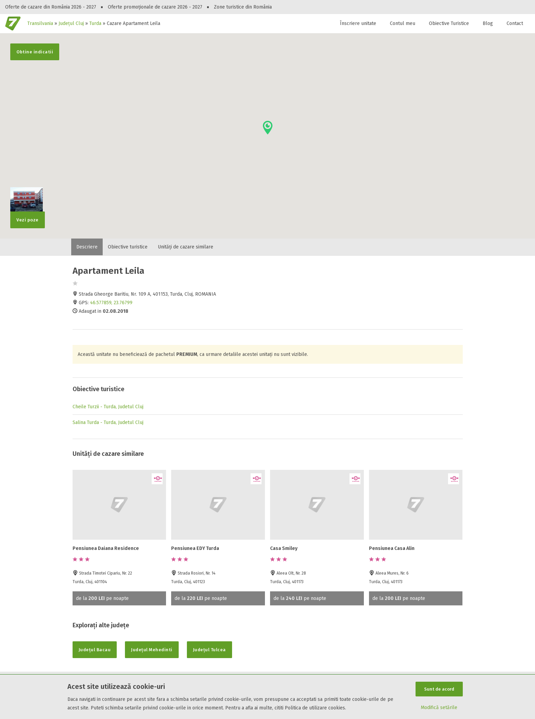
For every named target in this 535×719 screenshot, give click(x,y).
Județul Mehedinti (152, 649)
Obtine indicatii (34, 51)
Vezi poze (26, 216)
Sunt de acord (439, 689)
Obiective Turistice (449, 23)
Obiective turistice (128, 247)
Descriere (87, 247)
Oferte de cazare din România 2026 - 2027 (50, 7)
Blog (488, 23)
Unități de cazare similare (185, 247)
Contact (515, 23)
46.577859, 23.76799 (111, 303)
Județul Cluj (71, 23)
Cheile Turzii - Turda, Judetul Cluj (108, 407)
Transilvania (40, 23)
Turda (95, 23)
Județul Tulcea (209, 649)
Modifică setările (439, 707)
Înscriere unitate (358, 23)
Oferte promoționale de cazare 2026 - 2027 (155, 7)
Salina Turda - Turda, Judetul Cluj (108, 422)
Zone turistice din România (243, 7)
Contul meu (402, 23)
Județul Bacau (95, 649)
